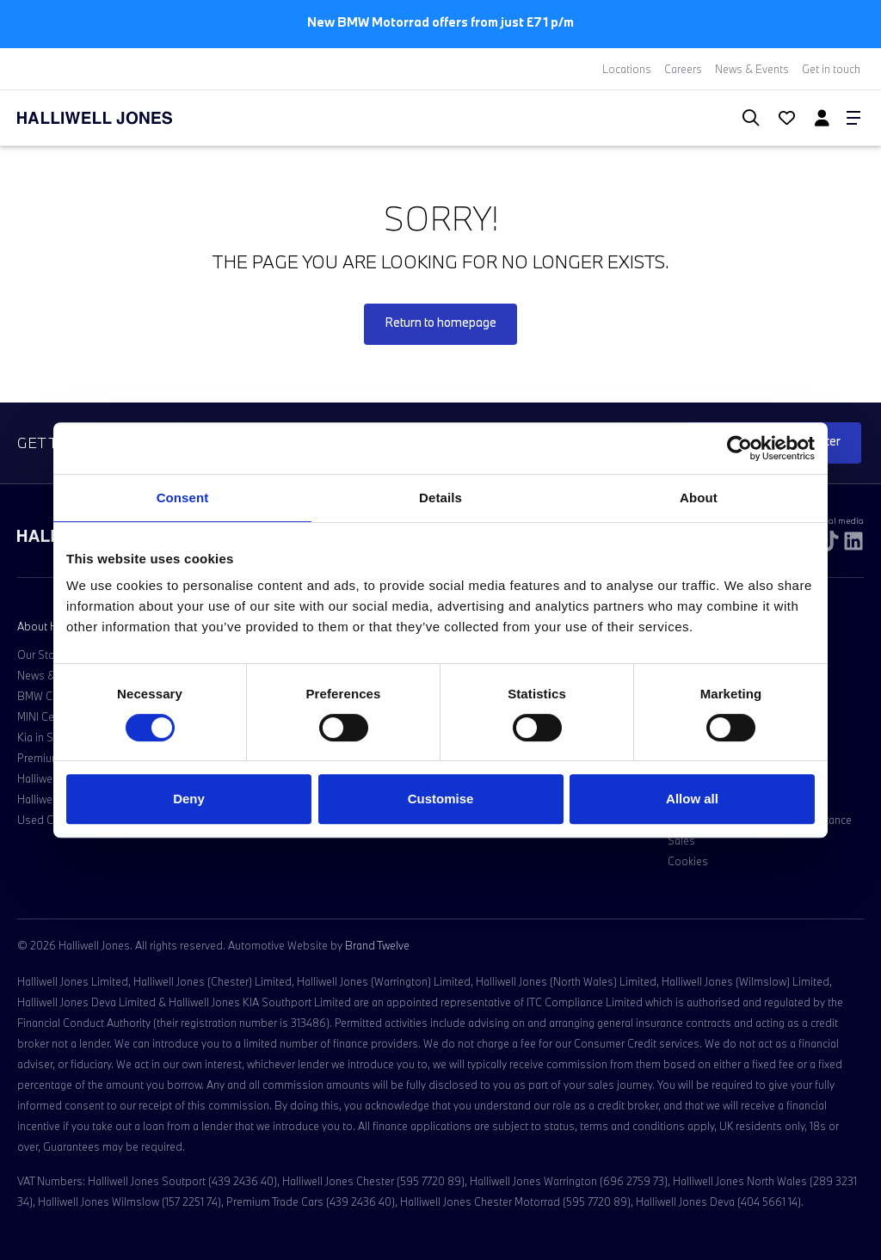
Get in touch (831, 69)
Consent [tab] (183, 497)
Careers (683, 69)
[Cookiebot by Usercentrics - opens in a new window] (739, 448)
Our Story (40, 654)
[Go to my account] (779, 119)
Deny (189, 798)
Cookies (688, 861)
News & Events (752, 69)
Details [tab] (440, 497)
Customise (441, 798)
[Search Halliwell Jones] (742, 118)
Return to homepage (440, 322)
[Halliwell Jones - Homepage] (116, 117)
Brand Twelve (377, 945)
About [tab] (699, 497)
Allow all (692, 798)
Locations (626, 69)
